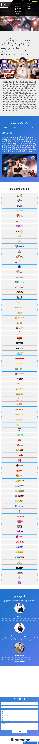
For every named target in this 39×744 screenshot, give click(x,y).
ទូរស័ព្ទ (24, 127)
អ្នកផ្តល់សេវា (18, 6)
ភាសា (29, 9)
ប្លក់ (29, 11)
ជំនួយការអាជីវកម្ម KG (31, 743)
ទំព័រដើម (18, 4)
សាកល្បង (29, 4)
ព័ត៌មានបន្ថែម (19, 24)
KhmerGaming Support (6, 720)
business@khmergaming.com (8, 718)
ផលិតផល (18, 11)
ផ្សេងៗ (30, 6)
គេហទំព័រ (15, 127)
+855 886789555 (17, 1)
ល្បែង (18, 14)
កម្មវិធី (33, 127)
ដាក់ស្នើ (19, 731)
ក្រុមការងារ (18, 9)
